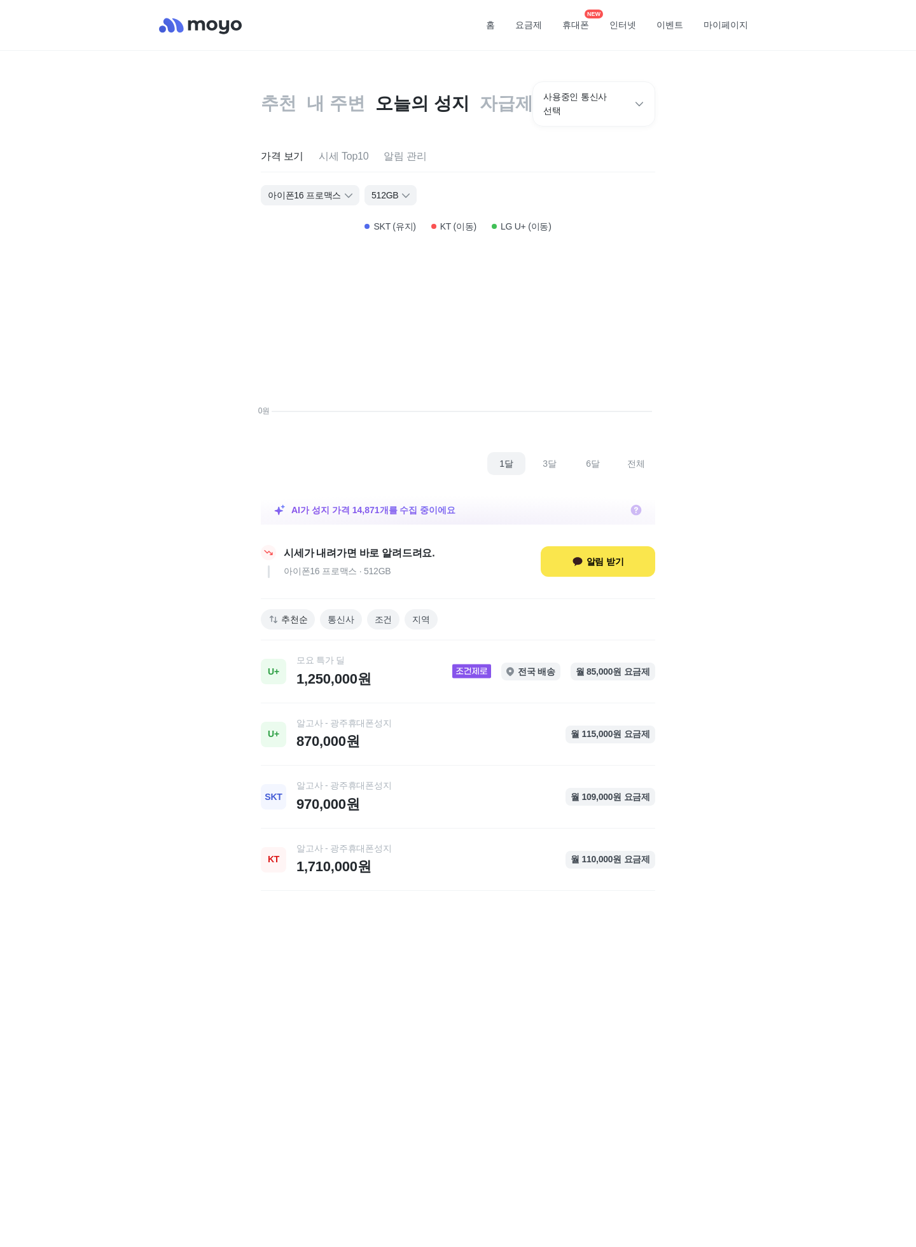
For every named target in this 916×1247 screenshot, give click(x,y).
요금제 (528, 25)
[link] (458, 671)
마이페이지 (726, 25)
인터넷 (622, 25)
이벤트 (669, 25)
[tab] (282, 157)
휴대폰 (580, 21)
